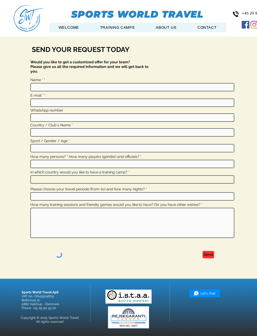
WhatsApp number (46, 110)
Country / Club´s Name (50, 125)
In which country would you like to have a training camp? (78, 172)
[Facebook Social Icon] (245, 25)
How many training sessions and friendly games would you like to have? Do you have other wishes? (115, 205)
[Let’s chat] (205, 293)
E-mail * (37, 95)
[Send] (208, 254)
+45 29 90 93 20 (44, 308)
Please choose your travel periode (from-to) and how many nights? (87, 189)
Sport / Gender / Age (49, 141)
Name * (36, 80)
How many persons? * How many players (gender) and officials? (84, 157)
